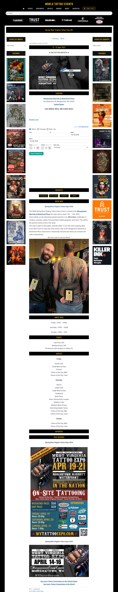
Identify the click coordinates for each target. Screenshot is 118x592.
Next (62, 39)
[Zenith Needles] (16, 202)
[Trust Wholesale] (34, 18)
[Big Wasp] (16, 247)
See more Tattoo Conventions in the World (59, 555)
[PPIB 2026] (99, 18)
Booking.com (34, 120)
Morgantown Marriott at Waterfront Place (59, 99)
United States (59, 104)
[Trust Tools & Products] (102, 202)
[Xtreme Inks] (66, 18)
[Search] (7, 13)
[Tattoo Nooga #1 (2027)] (46, 575)
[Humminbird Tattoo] (102, 130)
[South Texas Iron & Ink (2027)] (59, 575)
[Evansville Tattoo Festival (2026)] (84, 575)
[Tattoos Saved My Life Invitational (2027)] (71, 575)
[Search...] (59, 13)
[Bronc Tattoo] (16, 85)
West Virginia (32, 561)
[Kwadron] (18, 18)
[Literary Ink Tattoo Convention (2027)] (33, 575)
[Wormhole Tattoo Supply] (83, 18)
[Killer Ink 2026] (50, 18)
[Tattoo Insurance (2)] (16, 130)
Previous (55, 39)
